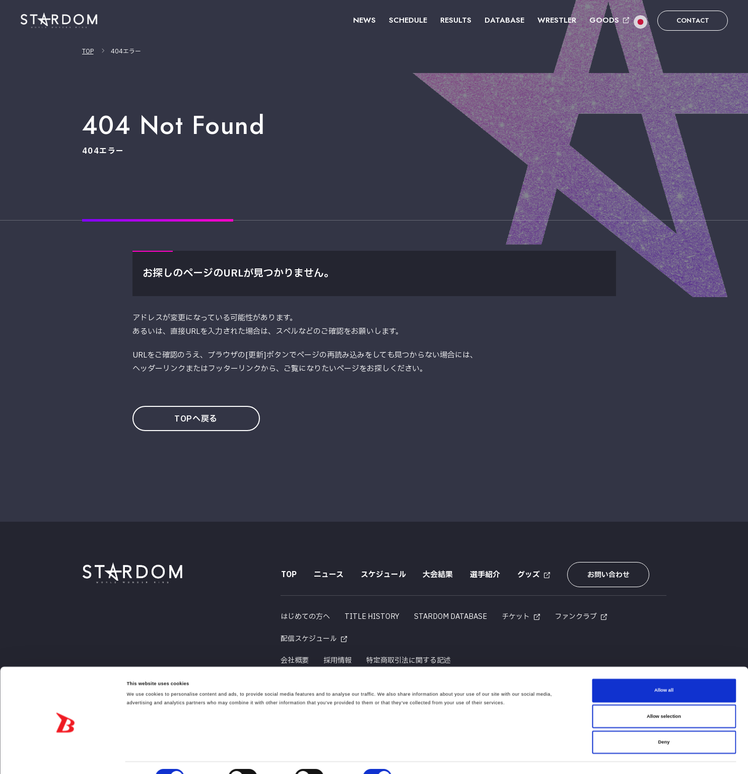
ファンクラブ (576, 616)
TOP (88, 51)
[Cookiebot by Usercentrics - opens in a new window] (65, 757)
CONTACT (692, 20)
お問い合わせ (607, 575)
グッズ (528, 575)
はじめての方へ (305, 616)
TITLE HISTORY (372, 616)
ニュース (328, 575)
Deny (664, 719)
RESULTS (455, 20)
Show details (418, 757)
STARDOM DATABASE (450, 616)
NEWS (364, 20)
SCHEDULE (408, 20)
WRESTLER (556, 20)
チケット (516, 616)
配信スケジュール (309, 637)
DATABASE (504, 20)
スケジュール (382, 575)
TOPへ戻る (196, 419)
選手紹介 (485, 575)
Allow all (663, 667)
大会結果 (438, 575)
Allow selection (664, 693)
